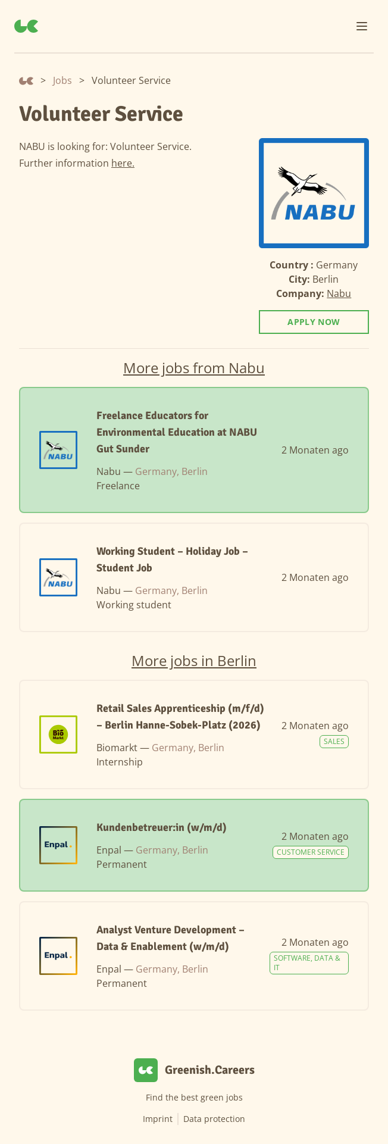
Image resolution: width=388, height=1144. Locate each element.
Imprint (158, 1118)
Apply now (313, 321)
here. (122, 163)
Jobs (62, 80)
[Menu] (362, 26)
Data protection (214, 1118)
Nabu (339, 293)
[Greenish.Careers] (26, 26)
